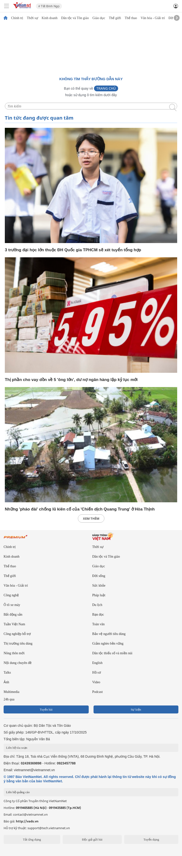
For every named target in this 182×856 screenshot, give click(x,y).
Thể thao (131, 18)
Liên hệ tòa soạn (16, 747)
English (97, 663)
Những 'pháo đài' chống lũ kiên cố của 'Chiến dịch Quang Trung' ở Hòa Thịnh (80, 509)
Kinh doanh (50, 18)
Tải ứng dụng (32, 839)
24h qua (9, 699)
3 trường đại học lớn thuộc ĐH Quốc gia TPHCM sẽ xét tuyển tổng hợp (73, 250)
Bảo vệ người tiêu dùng (109, 634)
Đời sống (98, 576)
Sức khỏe (99, 585)
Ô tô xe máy (12, 605)
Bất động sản (13, 614)
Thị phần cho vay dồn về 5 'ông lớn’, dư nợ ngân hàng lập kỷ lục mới (71, 379)
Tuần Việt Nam (14, 624)
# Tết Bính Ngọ (49, 6)
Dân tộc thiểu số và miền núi (112, 653)
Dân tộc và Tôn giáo (75, 18)
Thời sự (32, 18)
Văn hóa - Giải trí (153, 18)
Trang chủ (106, 88)
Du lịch (97, 605)
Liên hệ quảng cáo (18, 792)
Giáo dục (98, 18)
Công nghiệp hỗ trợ (17, 634)
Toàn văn (98, 624)
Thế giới (115, 18)
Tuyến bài (46, 709)
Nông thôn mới (14, 653)
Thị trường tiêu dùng (18, 643)
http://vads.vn (27, 821)
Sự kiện (136, 709)
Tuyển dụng (151, 839)
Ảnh (6, 682)
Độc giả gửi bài (92, 839)
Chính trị (17, 18)
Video (96, 682)
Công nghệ (11, 595)
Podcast (97, 692)
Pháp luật (98, 595)
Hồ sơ (96, 672)
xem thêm (91, 518)
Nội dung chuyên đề (18, 663)
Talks (7, 672)
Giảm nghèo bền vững (108, 643)
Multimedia (11, 692)
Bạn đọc (98, 614)
